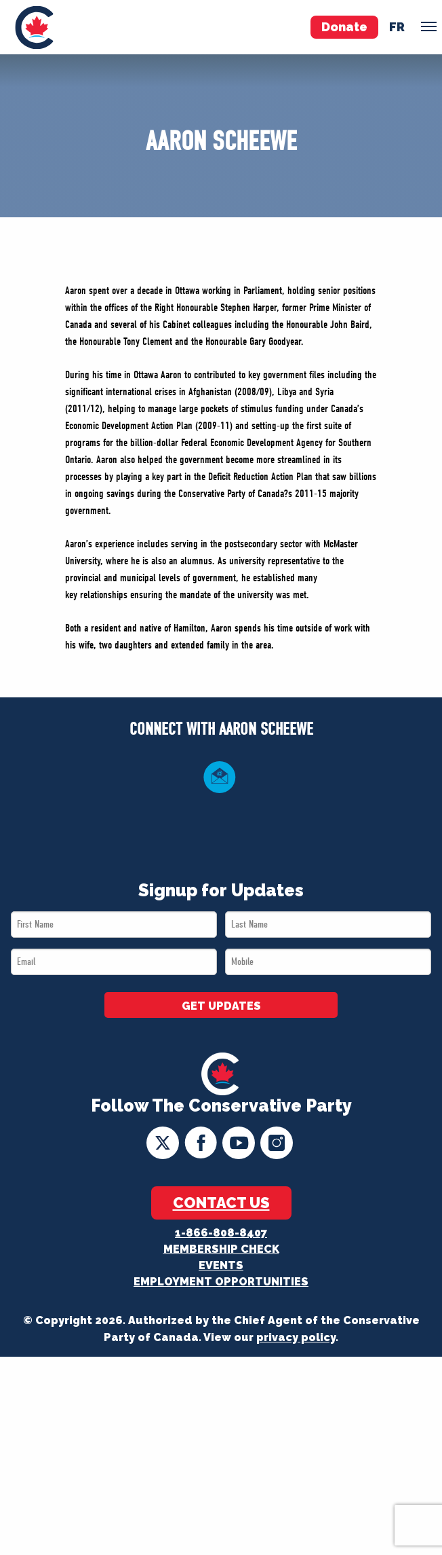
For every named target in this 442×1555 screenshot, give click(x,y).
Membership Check (221, 1249)
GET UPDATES (221, 1006)
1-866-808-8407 (221, 1232)
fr (397, 27)
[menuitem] (34, 27)
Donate (344, 27)
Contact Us (221, 1202)
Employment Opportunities (221, 1281)
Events (221, 1265)
